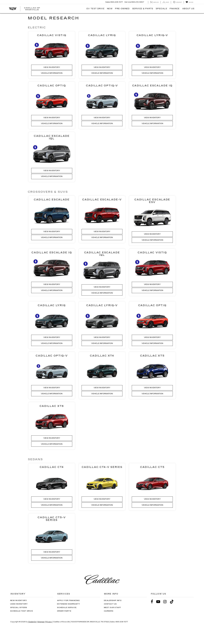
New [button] (110, 9)
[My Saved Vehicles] (189, 2)
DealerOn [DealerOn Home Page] (32, 622)
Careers (108, 611)
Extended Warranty (68, 604)
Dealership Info (113, 600)
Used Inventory (19, 604)
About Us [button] (188, 9)
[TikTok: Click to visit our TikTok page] (173, 601)
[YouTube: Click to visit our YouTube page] (159, 601)
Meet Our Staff (112, 607)
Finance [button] (175, 9)
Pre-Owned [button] (122, 9)
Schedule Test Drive (21, 611)
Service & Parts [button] (142, 9)
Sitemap (40, 622)
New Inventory (18, 600)
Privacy (49, 622)
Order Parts (64, 611)
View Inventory (51, 67)
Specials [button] (161, 9)
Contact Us (110, 604)
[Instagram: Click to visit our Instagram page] (166, 601)
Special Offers (18, 607)
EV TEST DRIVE (95, 9)
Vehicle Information (51, 73)
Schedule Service (66, 607)
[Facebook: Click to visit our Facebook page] (153, 601)
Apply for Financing (68, 600)
